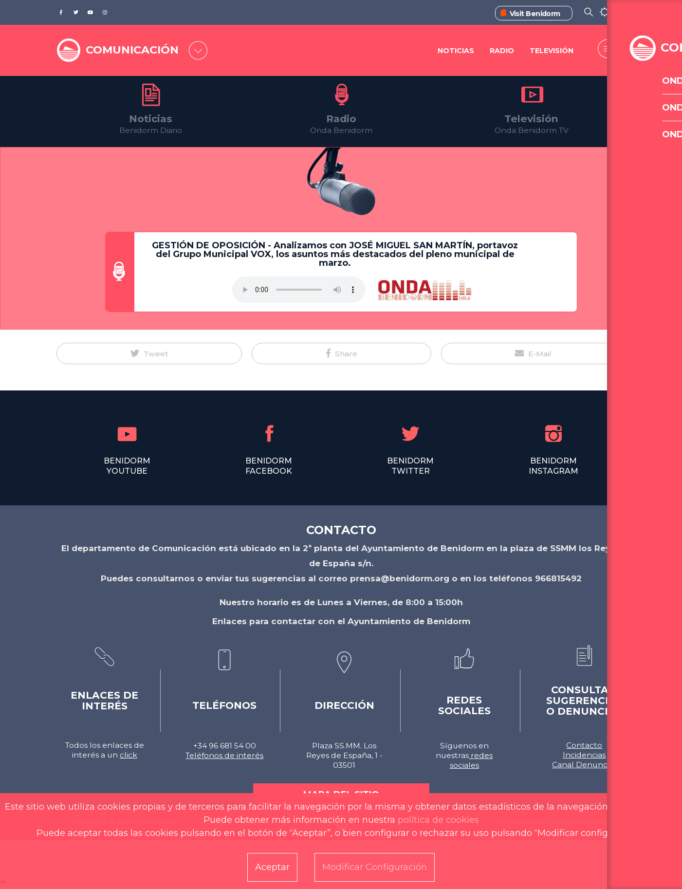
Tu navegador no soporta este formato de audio (299, 290)
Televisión (551, 51)
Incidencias (584, 754)
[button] (149, 353)
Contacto (584, 745)
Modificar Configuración (374, 867)
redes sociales (471, 760)
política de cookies (438, 820)
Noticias (455, 51)
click (128, 754)
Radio (501, 51)
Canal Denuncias (584, 764)
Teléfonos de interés (224, 755)
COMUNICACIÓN (138, 49)
